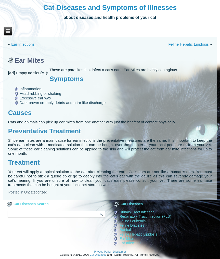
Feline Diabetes (132, 225)
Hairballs (126, 230)
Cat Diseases (98, 254)
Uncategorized (35, 192)
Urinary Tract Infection (137, 212)
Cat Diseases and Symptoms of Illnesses (110, 7)
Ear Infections (23, 44)
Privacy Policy (102, 251)
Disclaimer (119, 251)
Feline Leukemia (133, 221)
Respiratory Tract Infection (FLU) (145, 216)
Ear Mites (127, 239)
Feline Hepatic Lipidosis (188, 44)
